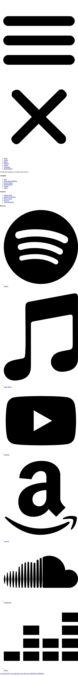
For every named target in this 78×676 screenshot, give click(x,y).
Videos (6, 165)
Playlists (6, 163)
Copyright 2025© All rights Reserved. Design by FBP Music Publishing (22, 673)
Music (6, 162)
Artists (6, 160)
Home (6, 158)
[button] (39, 78)
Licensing (7, 167)
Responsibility (8, 169)
